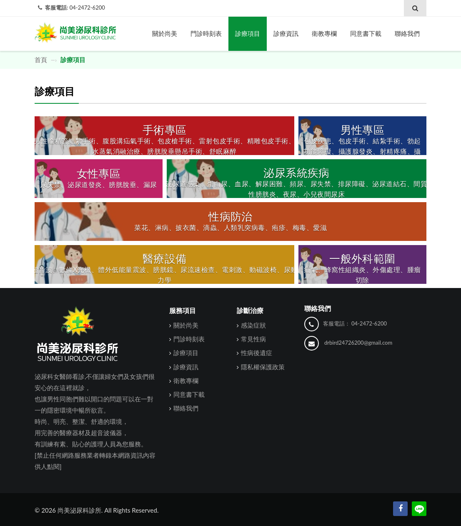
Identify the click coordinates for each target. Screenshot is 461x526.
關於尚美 (164, 33)
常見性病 (253, 339)
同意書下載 (365, 33)
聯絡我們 (407, 33)
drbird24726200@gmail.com (358, 342)
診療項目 (247, 33)
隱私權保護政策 (263, 367)
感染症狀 (253, 325)
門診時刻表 (206, 33)
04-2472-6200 (87, 7)
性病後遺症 (256, 352)
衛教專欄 (324, 33)
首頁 (42, 59)
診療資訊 (285, 33)
